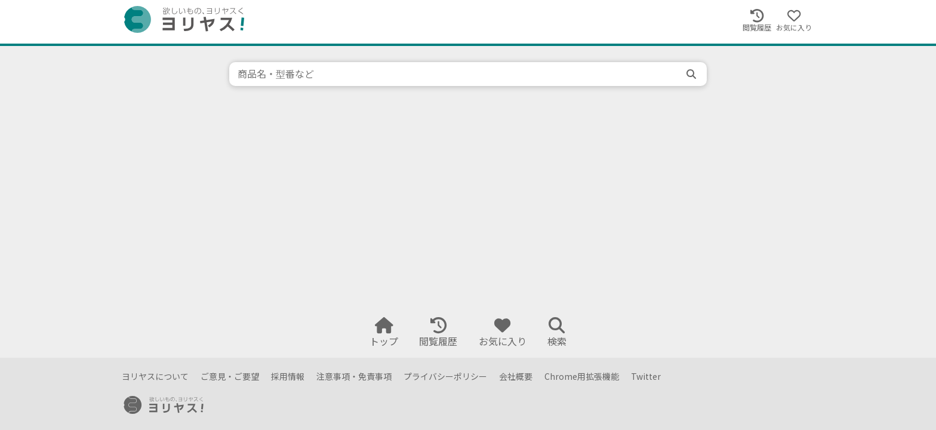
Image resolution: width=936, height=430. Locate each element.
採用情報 (287, 376)
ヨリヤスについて (155, 376)
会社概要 (515, 376)
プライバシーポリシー (445, 376)
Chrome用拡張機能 (581, 376)
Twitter (646, 376)
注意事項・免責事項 (354, 376)
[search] (692, 74)
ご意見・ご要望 (230, 376)
